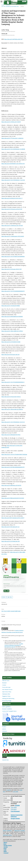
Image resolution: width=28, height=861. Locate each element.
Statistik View (5, 760)
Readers (4, 726)
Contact (4, 685)
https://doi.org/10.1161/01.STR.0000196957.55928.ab (14, 454)
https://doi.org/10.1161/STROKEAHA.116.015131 (13, 422)
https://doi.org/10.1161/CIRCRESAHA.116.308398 (13, 149)
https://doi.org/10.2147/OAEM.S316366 (10, 342)
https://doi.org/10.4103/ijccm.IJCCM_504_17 (11, 198)
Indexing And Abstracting (8, 698)
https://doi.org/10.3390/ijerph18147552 (10, 434)
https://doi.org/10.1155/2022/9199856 (10, 305)
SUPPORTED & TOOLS (8, 734)
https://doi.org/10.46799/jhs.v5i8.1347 (13, 39)
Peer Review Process (7, 689)
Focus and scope (6, 687)
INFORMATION (7, 703)
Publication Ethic (6, 694)
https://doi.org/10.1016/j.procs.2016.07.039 (11, 209)
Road (5, 848)
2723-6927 (14, 809)
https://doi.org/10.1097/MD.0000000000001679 (12, 467)
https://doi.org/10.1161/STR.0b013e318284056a (13, 256)
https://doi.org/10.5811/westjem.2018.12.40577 (12, 518)
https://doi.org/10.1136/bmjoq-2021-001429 (12, 225)
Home (2, 5)
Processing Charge (6, 700)
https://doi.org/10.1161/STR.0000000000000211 (13, 382)
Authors (4, 729)
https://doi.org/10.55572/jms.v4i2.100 (10, 354)
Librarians (4, 731)
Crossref (6, 853)
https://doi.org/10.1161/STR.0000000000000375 (13, 291)
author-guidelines (6, 706)
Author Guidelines (7, 830)
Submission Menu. (7, 835)
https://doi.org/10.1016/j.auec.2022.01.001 (11, 269)
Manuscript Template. (19, 830)
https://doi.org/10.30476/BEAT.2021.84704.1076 (13, 163)
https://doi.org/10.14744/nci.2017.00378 (11, 122)
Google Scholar (15, 818)
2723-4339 (14, 807)
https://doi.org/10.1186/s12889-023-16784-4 (12, 331)
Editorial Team (5, 680)
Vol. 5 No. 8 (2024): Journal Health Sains (10, 6)
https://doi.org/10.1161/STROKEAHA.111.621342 (13, 180)
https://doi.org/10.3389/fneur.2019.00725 (11, 485)
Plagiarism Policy (6, 696)
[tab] (14, 677)
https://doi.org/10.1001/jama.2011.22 (10, 526)
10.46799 (17, 805)
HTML (10, 597)
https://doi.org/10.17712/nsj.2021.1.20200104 (12, 138)
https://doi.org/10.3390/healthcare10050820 (12, 316)
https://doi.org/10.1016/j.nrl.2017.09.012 (11, 396)
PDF (5, 597)
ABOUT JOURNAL (7, 677)
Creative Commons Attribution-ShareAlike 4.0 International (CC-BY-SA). (13, 645)
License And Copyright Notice (9, 711)
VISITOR (5, 755)
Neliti (5, 851)
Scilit (5, 850)
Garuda (6, 847)
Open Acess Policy (6, 691)
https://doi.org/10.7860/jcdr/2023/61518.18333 (12, 498)
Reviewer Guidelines (7, 709)
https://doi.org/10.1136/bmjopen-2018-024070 (12, 236)
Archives (8, 5)
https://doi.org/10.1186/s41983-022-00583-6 (12, 409)
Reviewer (4, 683)
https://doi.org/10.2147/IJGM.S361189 (10, 541)
